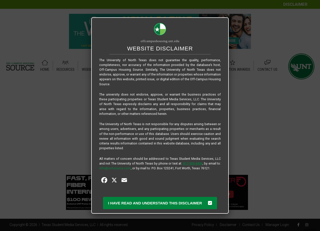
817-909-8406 (192, 163)
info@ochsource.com (115, 168)
